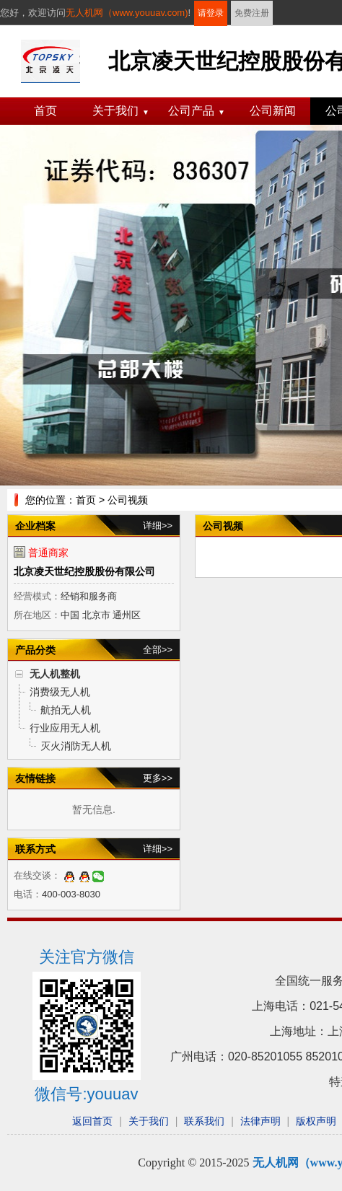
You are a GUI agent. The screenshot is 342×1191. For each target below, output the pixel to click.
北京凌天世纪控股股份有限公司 (84, 571)
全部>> (157, 649)
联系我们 (204, 1121)
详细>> (157, 525)
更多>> (157, 778)
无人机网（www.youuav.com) (127, 12)
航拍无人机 (65, 710)
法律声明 (260, 1121)
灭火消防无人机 (75, 746)
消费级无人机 (60, 692)
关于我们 (120, 111)
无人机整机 (55, 674)
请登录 (211, 13)
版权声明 (316, 1121)
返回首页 (92, 1121)
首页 (45, 111)
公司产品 (196, 111)
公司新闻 (273, 111)
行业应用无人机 (65, 728)
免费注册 (251, 13)
